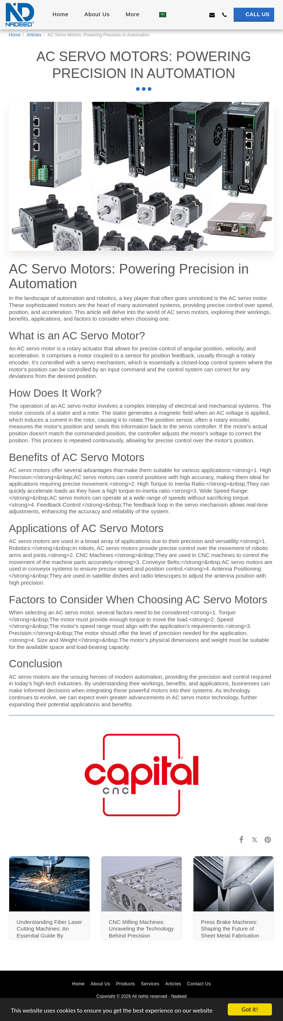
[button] (175, 15)
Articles (34, 35)
